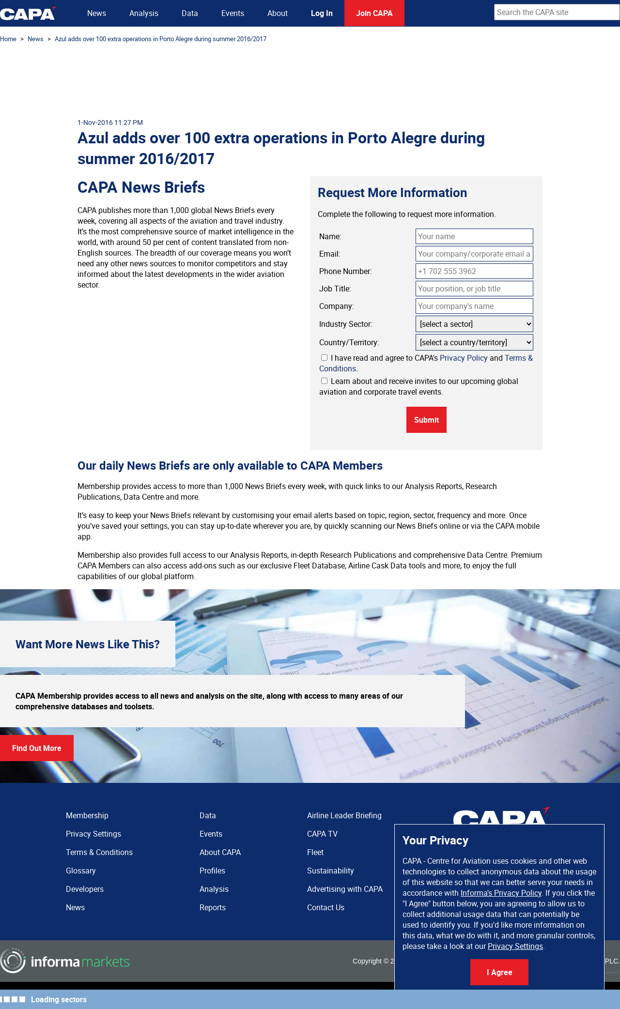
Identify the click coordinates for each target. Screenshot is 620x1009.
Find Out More (37, 748)
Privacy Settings (515, 946)
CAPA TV (322, 833)
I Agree (499, 972)
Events (232, 13)
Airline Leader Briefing (344, 815)
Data (190, 13)
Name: (330, 236)
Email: (330, 253)
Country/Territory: (349, 342)
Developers (85, 889)
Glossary (81, 870)
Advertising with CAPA (345, 889)
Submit (426, 419)
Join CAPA (374, 13)
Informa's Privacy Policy (501, 892)
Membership (87, 815)
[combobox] (557, 12)
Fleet (315, 852)
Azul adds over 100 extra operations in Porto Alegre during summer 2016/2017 (160, 38)
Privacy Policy (464, 357)
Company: (336, 306)
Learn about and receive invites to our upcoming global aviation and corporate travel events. (418, 386)
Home (8, 38)
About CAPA (220, 852)
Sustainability (330, 870)
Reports (213, 907)
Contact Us (325, 907)
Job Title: (335, 288)
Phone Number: (345, 271)
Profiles (212, 870)
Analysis (143, 13)
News (96, 13)
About (277, 13)
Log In (322, 13)
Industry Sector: (345, 324)
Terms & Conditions (99, 852)
